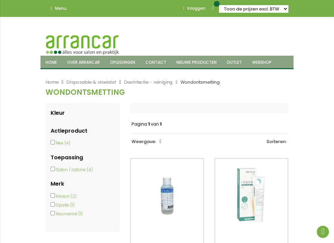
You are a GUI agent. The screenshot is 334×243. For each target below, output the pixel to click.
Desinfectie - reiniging (148, 82)
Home (52, 82)
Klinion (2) (66, 196)
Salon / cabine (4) (74, 169)
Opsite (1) (65, 205)
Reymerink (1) (69, 214)
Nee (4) (63, 143)
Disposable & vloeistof (91, 82)
